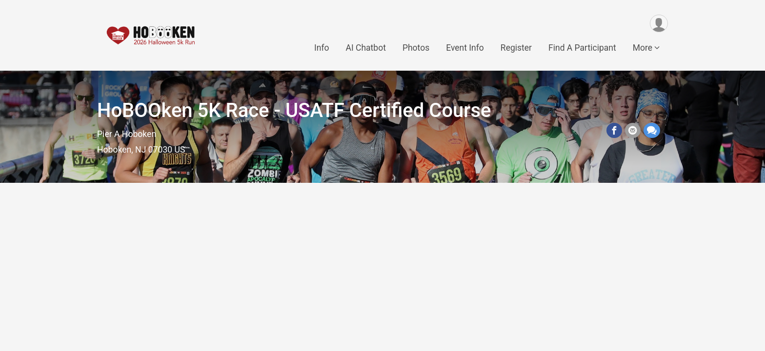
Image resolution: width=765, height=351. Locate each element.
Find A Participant (582, 48)
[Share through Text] (652, 130)
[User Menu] (659, 24)
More (642, 48)
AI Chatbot (365, 48)
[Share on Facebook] (614, 130)
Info (321, 48)
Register (516, 48)
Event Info (465, 48)
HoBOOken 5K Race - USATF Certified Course (294, 110)
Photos (416, 48)
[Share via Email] (633, 130)
